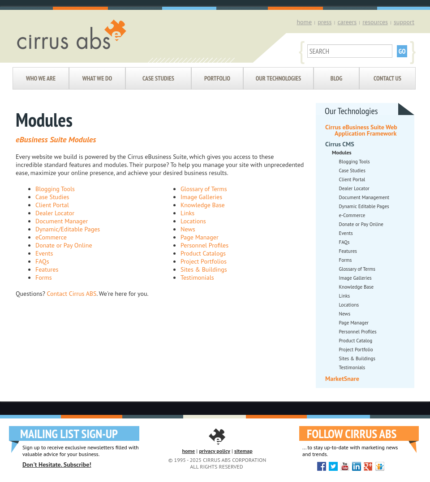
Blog (336, 78)
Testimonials (197, 277)
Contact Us (387, 78)
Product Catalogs (203, 253)
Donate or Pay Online (63, 245)
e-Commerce (352, 215)
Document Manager (61, 221)
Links (187, 213)
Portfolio (217, 78)
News (188, 229)
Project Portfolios (204, 261)
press (324, 22)
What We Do (97, 78)
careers (347, 22)
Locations (193, 221)
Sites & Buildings (204, 269)
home (304, 22)
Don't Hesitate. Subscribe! (56, 465)
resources (375, 22)
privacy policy (214, 451)
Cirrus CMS (339, 144)
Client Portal (52, 205)
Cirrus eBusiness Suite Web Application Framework (361, 130)
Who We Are (41, 78)
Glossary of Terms (204, 189)
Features (46, 269)
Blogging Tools (55, 189)
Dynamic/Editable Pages (67, 229)
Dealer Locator (54, 213)
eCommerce (51, 237)
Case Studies (158, 78)
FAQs (42, 261)
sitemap (243, 451)
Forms (43, 277)
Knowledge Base (203, 205)
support (404, 22)
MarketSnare (342, 379)
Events (44, 253)
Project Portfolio (356, 349)
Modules (342, 152)
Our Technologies (278, 78)
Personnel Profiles (204, 245)
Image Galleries (201, 197)
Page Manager (200, 237)
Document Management (364, 197)
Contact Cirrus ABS (72, 294)
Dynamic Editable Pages (364, 206)
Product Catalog (356, 340)
